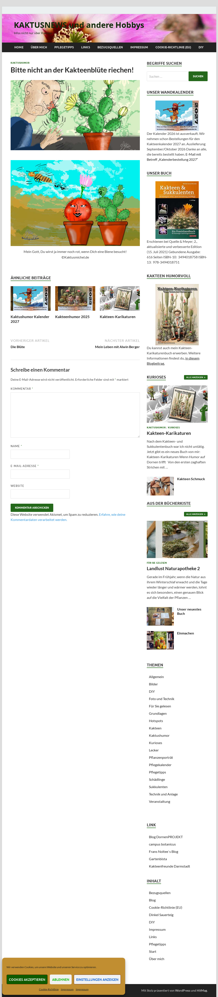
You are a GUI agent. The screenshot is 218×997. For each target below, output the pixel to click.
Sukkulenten (158, 787)
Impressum (67, 989)
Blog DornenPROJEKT (166, 837)
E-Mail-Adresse (25, 466)
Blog (152, 900)
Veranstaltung (159, 801)
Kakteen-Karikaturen (118, 316)
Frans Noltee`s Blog (163, 851)
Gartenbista (158, 859)
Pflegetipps (64, 47)
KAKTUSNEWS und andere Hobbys (79, 25)
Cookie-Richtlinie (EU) (173, 47)
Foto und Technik (161, 699)
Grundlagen (158, 713)
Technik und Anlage (163, 794)
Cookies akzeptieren (27, 979)
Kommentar (22, 388)
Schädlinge (157, 779)
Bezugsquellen (110, 47)
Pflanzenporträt (161, 757)
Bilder (153, 684)
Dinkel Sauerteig (161, 915)
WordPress (182, 990)
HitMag (202, 990)
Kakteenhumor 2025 (72, 316)
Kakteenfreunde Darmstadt (169, 866)
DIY (201, 47)
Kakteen (155, 728)
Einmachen (185, 633)
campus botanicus (162, 844)
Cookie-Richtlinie (49, 989)
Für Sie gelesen (157, 562)
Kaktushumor (20, 62)
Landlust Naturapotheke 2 (173, 568)
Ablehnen (60, 979)
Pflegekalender (160, 765)
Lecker (154, 750)
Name (16, 446)
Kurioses (174, 427)
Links (85, 47)
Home (18, 47)
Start (152, 951)
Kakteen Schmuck (191, 479)
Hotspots (156, 721)
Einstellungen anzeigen (97, 979)
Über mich (39, 47)
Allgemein (156, 677)
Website (17, 485)
